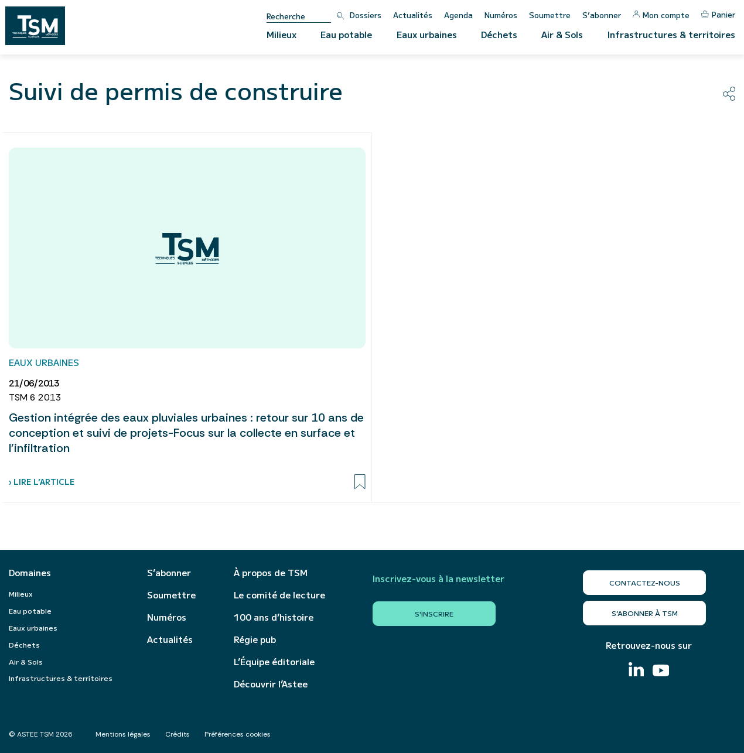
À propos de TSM (271, 572)
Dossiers (365, 14)
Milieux (281, 34)
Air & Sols (562, 34)
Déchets (499, 34)
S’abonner (601, 14)
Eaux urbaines (427, 34)
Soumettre (550, 14)
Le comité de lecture (279, 595)
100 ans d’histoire (273, 617)
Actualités (412, 14)
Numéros (500, 14)
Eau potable (346, 34)
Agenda (458, 14)
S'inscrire (434, 613)
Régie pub (255, 639)
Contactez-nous (644, 582)
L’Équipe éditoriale (274, 661)
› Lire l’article (41, 481)
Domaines (30, 572)
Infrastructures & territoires (671, 34)
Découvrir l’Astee (271, 684)
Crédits (177, 734)
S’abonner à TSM (645, 613)
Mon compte (661, 14)
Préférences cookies (237, 734)
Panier (718, 14)
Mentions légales (123, 734)
